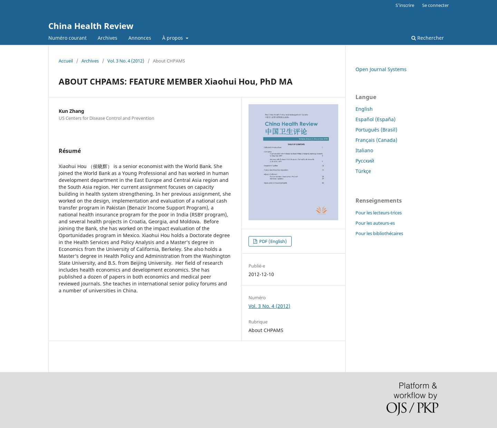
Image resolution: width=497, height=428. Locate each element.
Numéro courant (67, 38)
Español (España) (375, 119)
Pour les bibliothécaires (379, 233)
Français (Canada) (376, 140)
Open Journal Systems (381, 69)
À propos (173, 38)
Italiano (364, 150)
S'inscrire (405, 5)
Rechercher (427, 38)
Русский (364, 160)
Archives (107, 38)
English (364, 109)
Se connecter (435, 5)
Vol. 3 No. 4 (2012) (125, 61)
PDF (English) (272, 241)
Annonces (139, 38)
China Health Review (91, 25)
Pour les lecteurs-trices (378, 213)
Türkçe (363, 171)
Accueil (66, 61)
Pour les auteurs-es (375, 223)
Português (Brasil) (376, 129)
